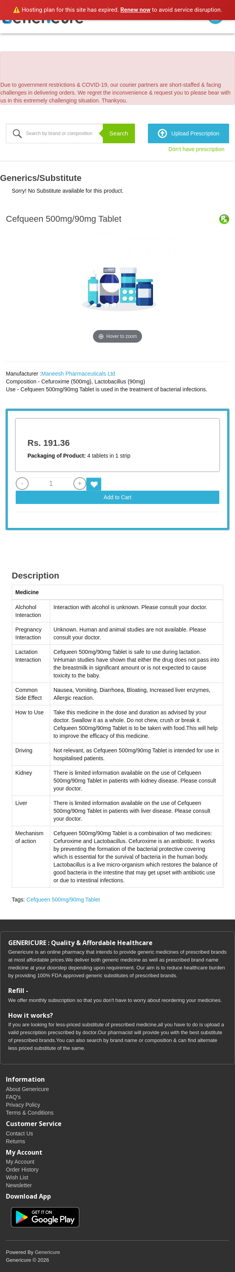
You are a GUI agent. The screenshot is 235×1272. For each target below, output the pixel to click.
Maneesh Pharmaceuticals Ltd (78, 373)
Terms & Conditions (29, 1113)
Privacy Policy (23, 1105)
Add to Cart (117, 497)
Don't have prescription (196, 149)
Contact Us (19, 1133)
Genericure (47, 1252)
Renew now (135, 9)
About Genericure (27, 1089)
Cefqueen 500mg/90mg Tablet (63, 899)
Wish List (17, 1177)
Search (118, 133)
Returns (15, 1141)
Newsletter (19, 1185)
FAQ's (13, 1097)
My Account (20, 1162)
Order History (22, 1169)
